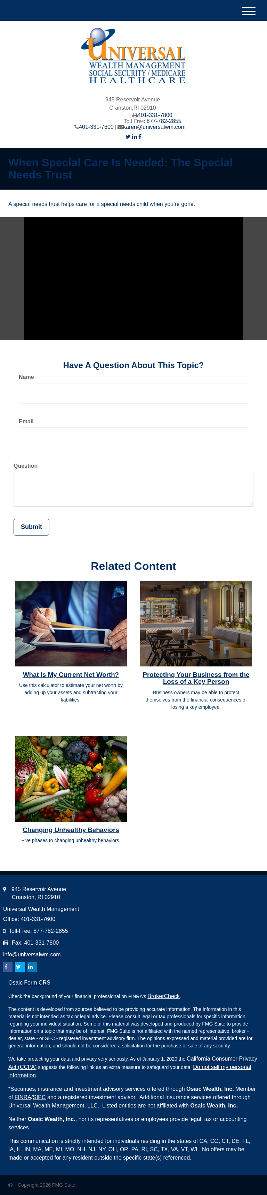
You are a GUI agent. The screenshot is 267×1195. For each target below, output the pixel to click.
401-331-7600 (96, 127)
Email (26, 421)
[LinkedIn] (134, 137)
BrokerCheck (163, 996)
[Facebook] (139, 137)
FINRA (23, 1097)
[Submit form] (31, 527)
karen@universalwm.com (154, 127)
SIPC (39, 1097)
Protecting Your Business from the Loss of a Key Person (196, 678)
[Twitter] (128, 137)
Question (26, 466)
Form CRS (37, 983)
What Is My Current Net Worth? (71, 674)
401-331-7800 (155, 115)
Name (26, 377)
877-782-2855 (164, 121)
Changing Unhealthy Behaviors (71, 829)
